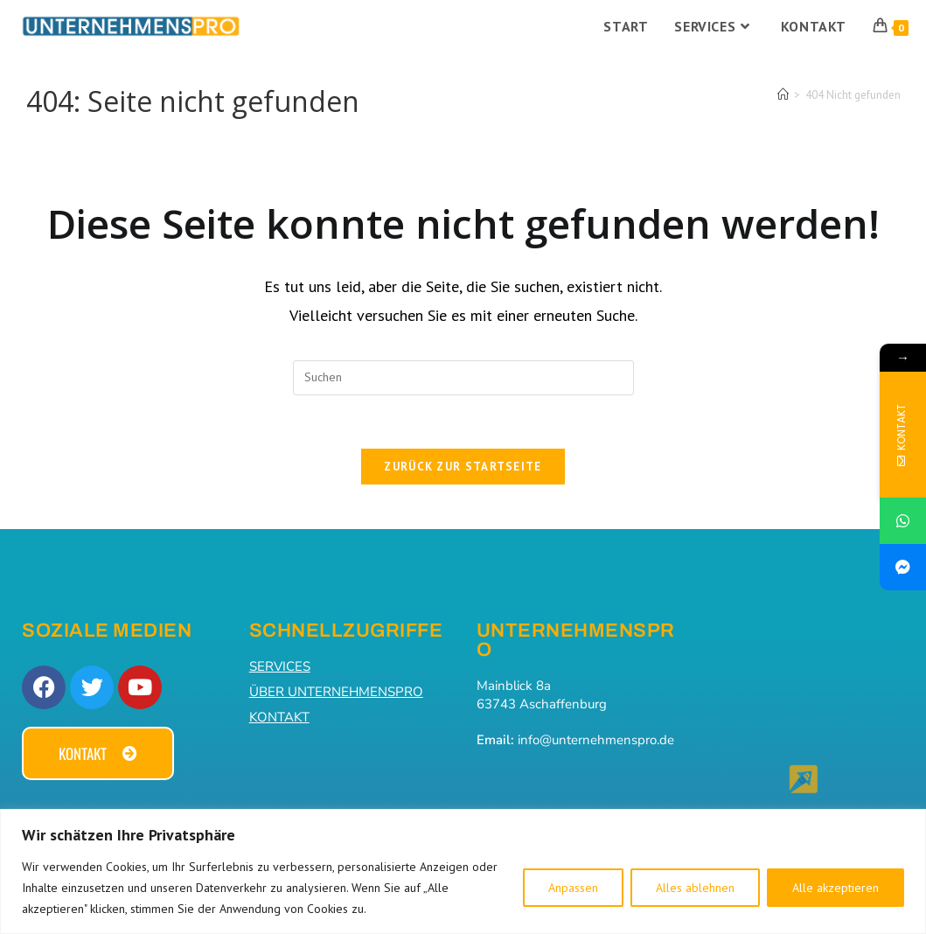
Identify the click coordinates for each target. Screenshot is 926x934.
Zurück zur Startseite (462, 466)
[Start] (783, 94)
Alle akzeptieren (835, 888)
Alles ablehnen (695, 888)
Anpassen (573, 888)
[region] (463, 871)
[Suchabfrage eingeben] (463, 377)
